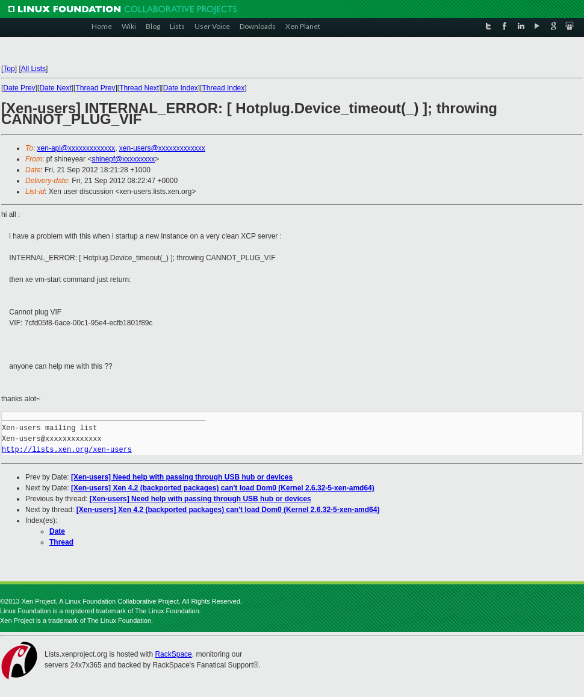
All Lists (33, 68)
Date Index (180, 88)
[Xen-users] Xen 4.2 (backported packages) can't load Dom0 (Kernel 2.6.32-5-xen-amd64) (222, 488)
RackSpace (173, 654)
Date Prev (19, 88)
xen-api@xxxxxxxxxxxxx (76, 148)
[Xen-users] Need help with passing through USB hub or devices (182, 477)
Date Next (55, 88)
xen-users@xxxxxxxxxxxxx (162, 148)
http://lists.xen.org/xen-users (67, 450)
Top (8, 68)
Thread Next (139, 88)
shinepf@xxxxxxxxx (123, 159)
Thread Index (223, 88)
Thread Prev (95, 88)
